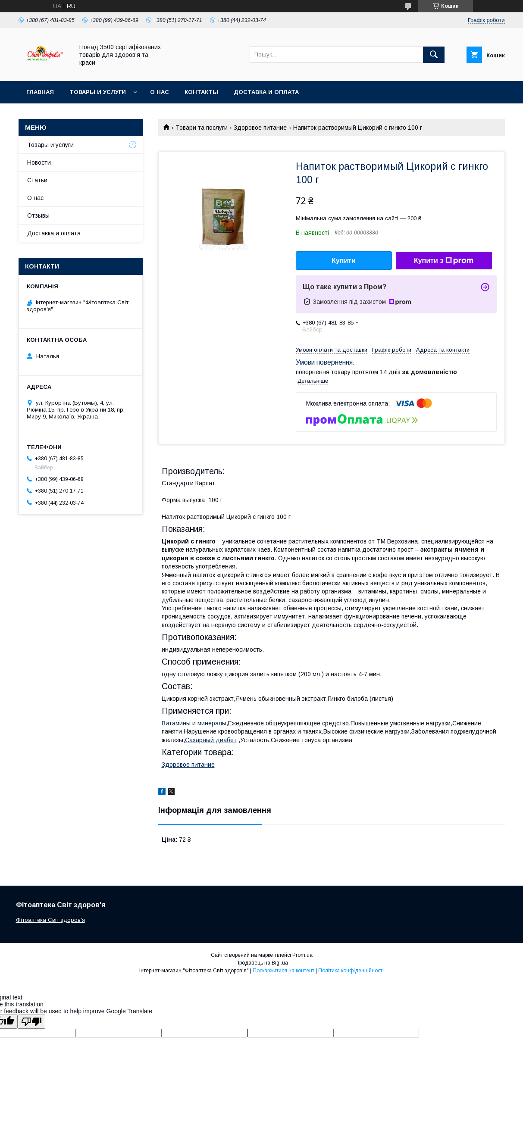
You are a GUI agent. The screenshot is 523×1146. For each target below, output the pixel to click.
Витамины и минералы (194, 723)
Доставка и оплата (266, 92)
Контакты (201, 92)
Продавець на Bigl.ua (261, 963)
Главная (40, 92)
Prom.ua (302, 955)
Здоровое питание (260, 127)
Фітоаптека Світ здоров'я (50, 920)
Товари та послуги (201, 127)
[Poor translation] (31, 1022)
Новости (39, 162)
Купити (344, 260)
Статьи (37, 180)
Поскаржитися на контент (283, 971)
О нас (159, 92)
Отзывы (38, 215)
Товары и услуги (97, 92)
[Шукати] (434, 55)
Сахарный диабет (211, 740)
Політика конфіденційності (351, 971)
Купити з (443, 261)
